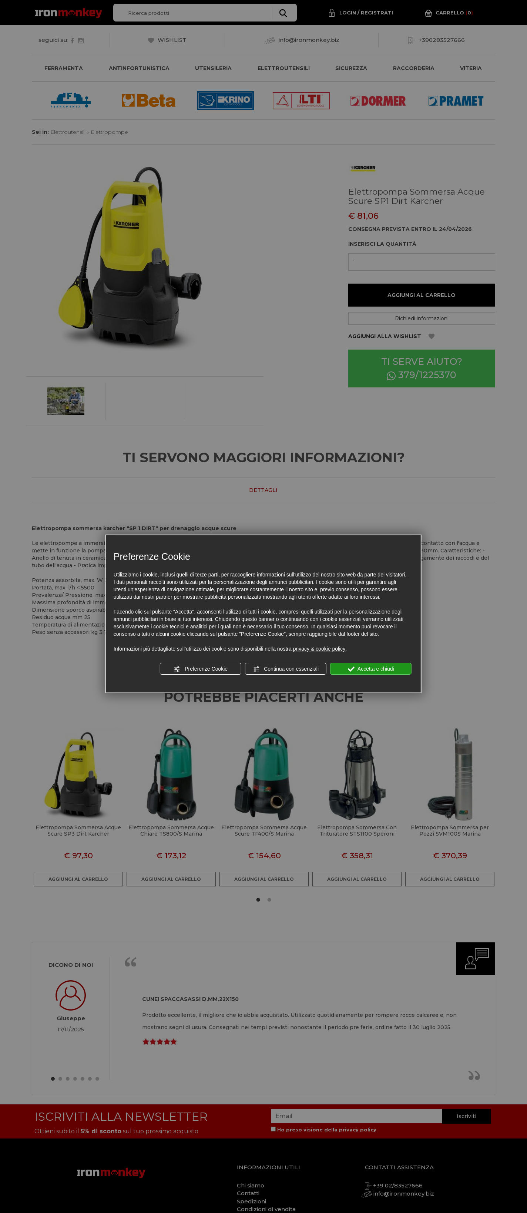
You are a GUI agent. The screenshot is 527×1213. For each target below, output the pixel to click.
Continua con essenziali (286, 669)
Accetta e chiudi (371, 669)
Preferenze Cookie (201, 669)
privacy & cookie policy (319, 649)
